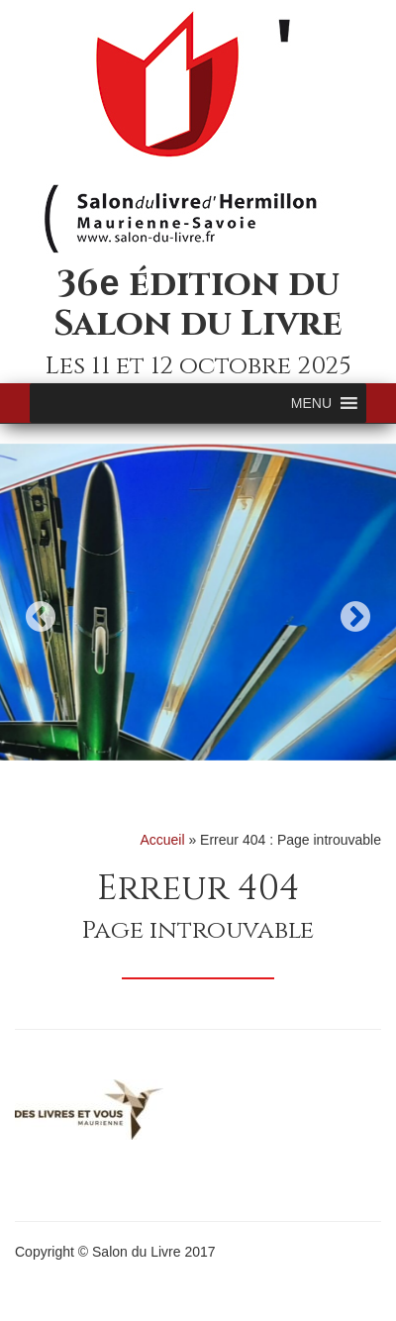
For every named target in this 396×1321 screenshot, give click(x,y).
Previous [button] (40, 616)
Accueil (162, 840)
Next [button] (355, 616)
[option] (198, 602)
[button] (311, 403)
